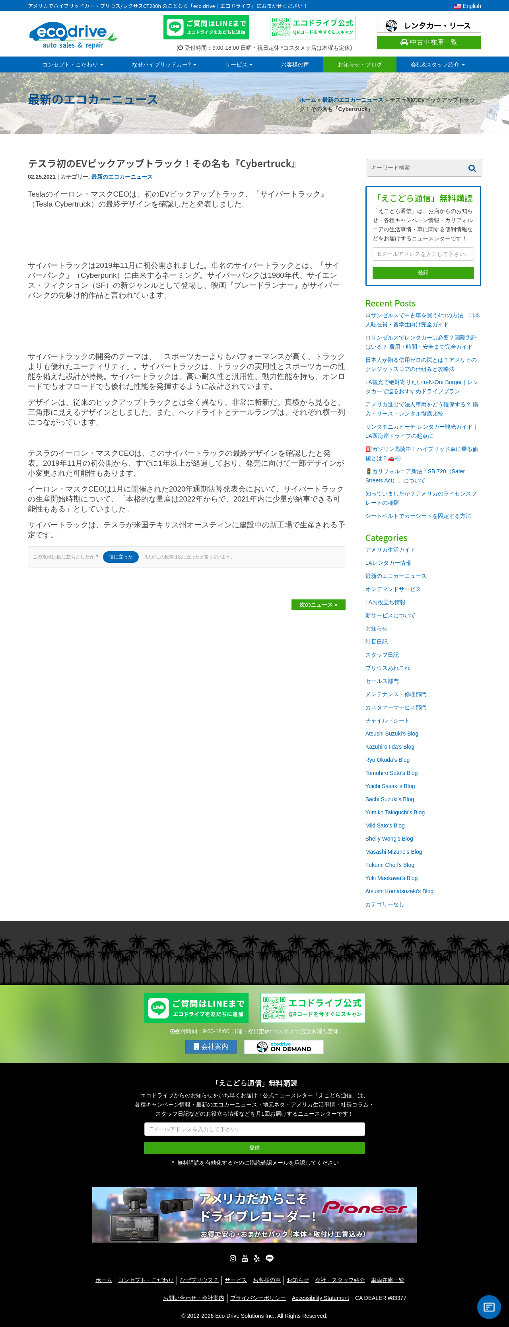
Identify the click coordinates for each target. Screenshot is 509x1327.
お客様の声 (295, 64)
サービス (239, 64)
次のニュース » (318, 604)
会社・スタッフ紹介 (340, 1278)
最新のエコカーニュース (352, 100)
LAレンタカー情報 (388, 563)
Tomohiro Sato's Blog (391, 773)
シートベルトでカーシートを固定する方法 (418, 516)
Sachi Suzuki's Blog (389, 799)
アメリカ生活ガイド (390, 549)
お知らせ (376, 628)
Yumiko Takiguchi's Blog (395, 812)
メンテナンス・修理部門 (396, 694)
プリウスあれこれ (387, 668)
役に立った (121, 557)
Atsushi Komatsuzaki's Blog (399, 891)
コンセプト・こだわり (72, 64)
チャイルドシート (387, 720)
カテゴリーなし (384, 904)
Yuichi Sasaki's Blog (390, 786)
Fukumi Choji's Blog (389, 865)
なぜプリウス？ (199, 1278)
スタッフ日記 (382, 655)
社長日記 (376, 641)
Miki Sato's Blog (385, 825)
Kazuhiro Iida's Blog (389, 747)
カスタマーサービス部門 (396, 707)
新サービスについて (390, 615)
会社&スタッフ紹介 (437, 64)
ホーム (307, 100)
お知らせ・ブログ (360, 64)
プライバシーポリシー (258, 1296)
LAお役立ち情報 (385, 602)
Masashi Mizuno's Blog (393, 852)
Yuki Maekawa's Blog (391, 878)
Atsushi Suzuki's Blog (391, 733)
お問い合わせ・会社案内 (193, 1296)
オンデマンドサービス (393, 589)
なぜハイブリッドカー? (164, 64)
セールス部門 (382, 681)
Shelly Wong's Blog (389, 838)
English (467, 6)
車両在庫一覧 (387, 1278)
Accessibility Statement (320, 1296)
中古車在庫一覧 (428, 42)
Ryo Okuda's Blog (387, 760)
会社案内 (211, 1046)
